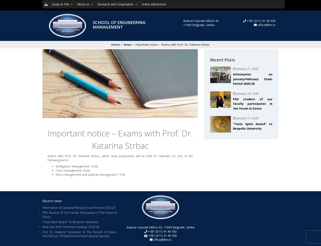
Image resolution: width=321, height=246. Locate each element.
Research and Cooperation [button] (118, 4)
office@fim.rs (266, 25)
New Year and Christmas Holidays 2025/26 (70, 227)
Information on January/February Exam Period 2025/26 (252, 79)
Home (115, 45)
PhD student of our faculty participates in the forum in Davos (252, 103)
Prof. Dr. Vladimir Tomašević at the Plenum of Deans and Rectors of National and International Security (79, 234)
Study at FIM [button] (62, 4)
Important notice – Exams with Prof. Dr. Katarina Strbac (172, 45)
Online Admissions (154, 4)
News (127, 45)
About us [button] (85, 4)
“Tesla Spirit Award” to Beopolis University (70, 222)
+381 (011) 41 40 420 (260, 21)
